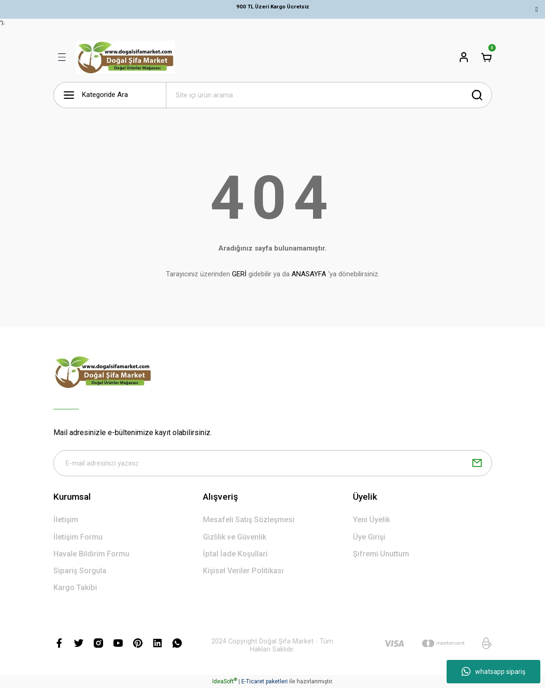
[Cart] (486, 57)
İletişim (65, 519)
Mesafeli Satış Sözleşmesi (248, 519)
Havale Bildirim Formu (91, 553)
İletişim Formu (78, 537)
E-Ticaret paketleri (264, 681)
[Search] (329, 95)
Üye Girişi (369, 537)
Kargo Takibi (75, 587)
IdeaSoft (224, 681)
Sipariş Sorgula (79, 570)
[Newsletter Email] (272, 463)
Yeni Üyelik (371, 519)
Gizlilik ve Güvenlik (234, 537)
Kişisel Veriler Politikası (243, 570)
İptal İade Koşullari (235, 553)
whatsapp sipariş (493, 671)
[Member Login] (464, 57)
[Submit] (477, 463)
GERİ (239, 274)
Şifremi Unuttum (381, 553)
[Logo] (125, 57)
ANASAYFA (308, 274)
